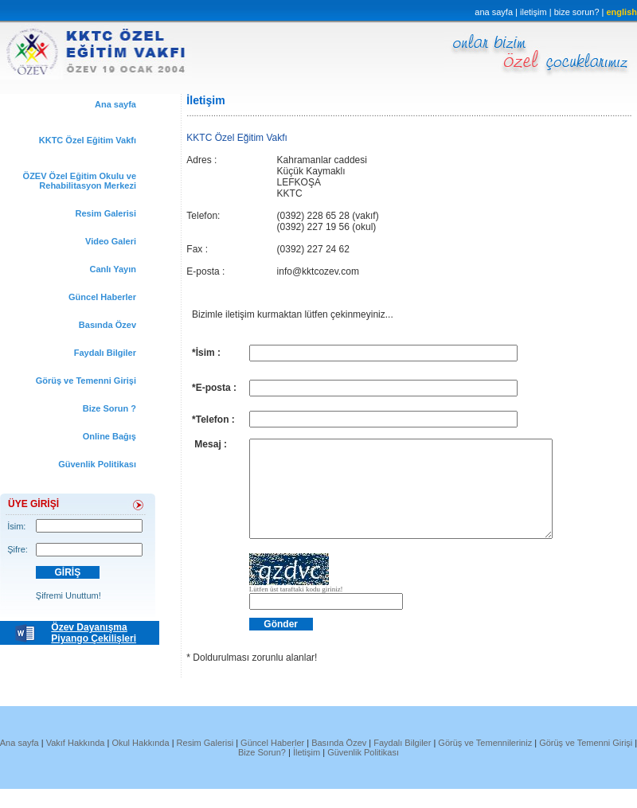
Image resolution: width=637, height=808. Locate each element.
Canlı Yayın (113, 269)
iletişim (533, 12)
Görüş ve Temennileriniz (486, 762)
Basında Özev (107, 325)
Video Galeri (110, 241)
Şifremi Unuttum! (68, 595)
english (621, 12)
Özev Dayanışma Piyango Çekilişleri (93, 633)
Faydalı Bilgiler (105, 352)
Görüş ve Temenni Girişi (86, 380)
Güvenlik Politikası (97, 464)
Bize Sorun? (262, 771)
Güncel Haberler (102, 297)
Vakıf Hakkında (76, 762)
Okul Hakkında (140, 762)
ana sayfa (494, 12)
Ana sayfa (115, 104)
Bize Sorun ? (109, 408)
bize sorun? (578, 12)
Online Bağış (109, 436)
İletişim (306, 771)
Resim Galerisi (106, 213)
